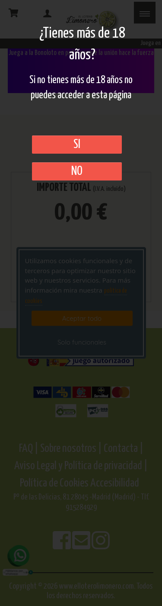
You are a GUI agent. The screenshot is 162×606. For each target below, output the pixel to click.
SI (76, 145)
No (77, 171)
